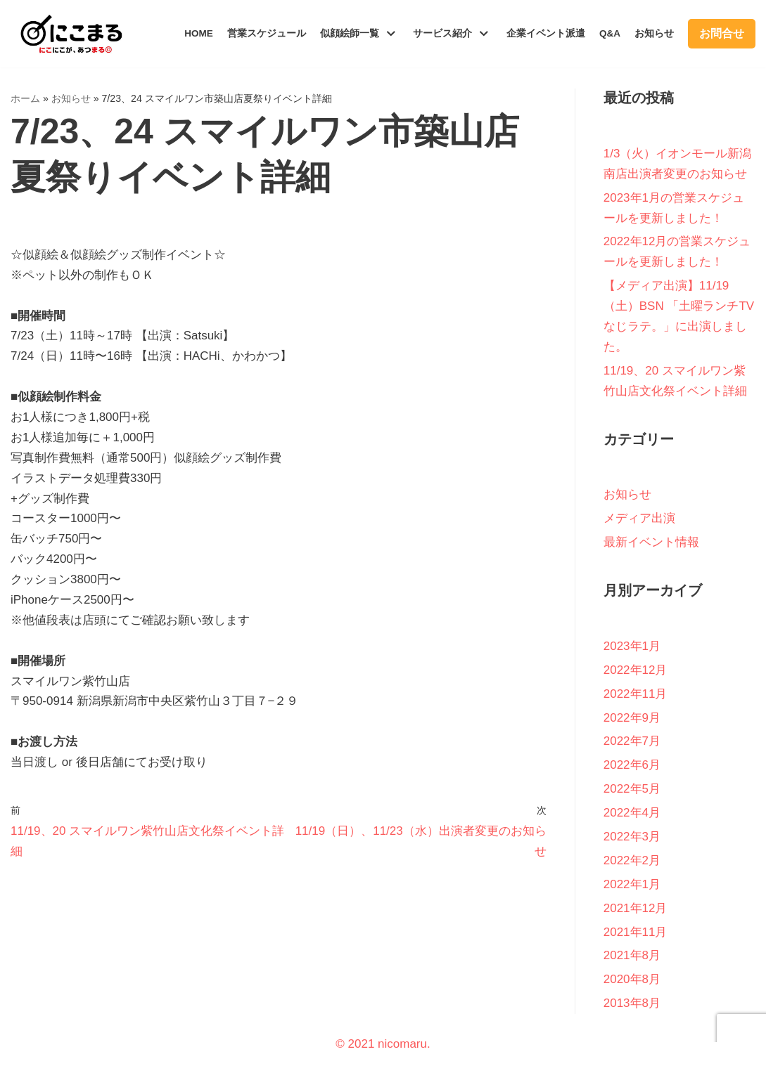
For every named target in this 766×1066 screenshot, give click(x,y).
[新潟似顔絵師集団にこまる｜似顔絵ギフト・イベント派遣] (67, 34)
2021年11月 (636, 932)
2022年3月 (632, 836)
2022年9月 (632, 717)
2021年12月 (636, 908)
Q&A (609, 33)
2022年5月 (632, 788)
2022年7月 (632, 741)
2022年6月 (632, 765)
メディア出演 (639, 518)
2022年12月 (636, 670)
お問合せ (721, 33)
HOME (198, 33)
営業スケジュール (266, 33)
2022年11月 (636, 694)
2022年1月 (632, 884)
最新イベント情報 (651, 542)
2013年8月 (632, 1003)
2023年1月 (632, 646)
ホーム (25, 98)
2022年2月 (632, 860)
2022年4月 (632, 812)
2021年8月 (632, 955)
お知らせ (654, 33)
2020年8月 (632, 979)
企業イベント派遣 (545, 33)
